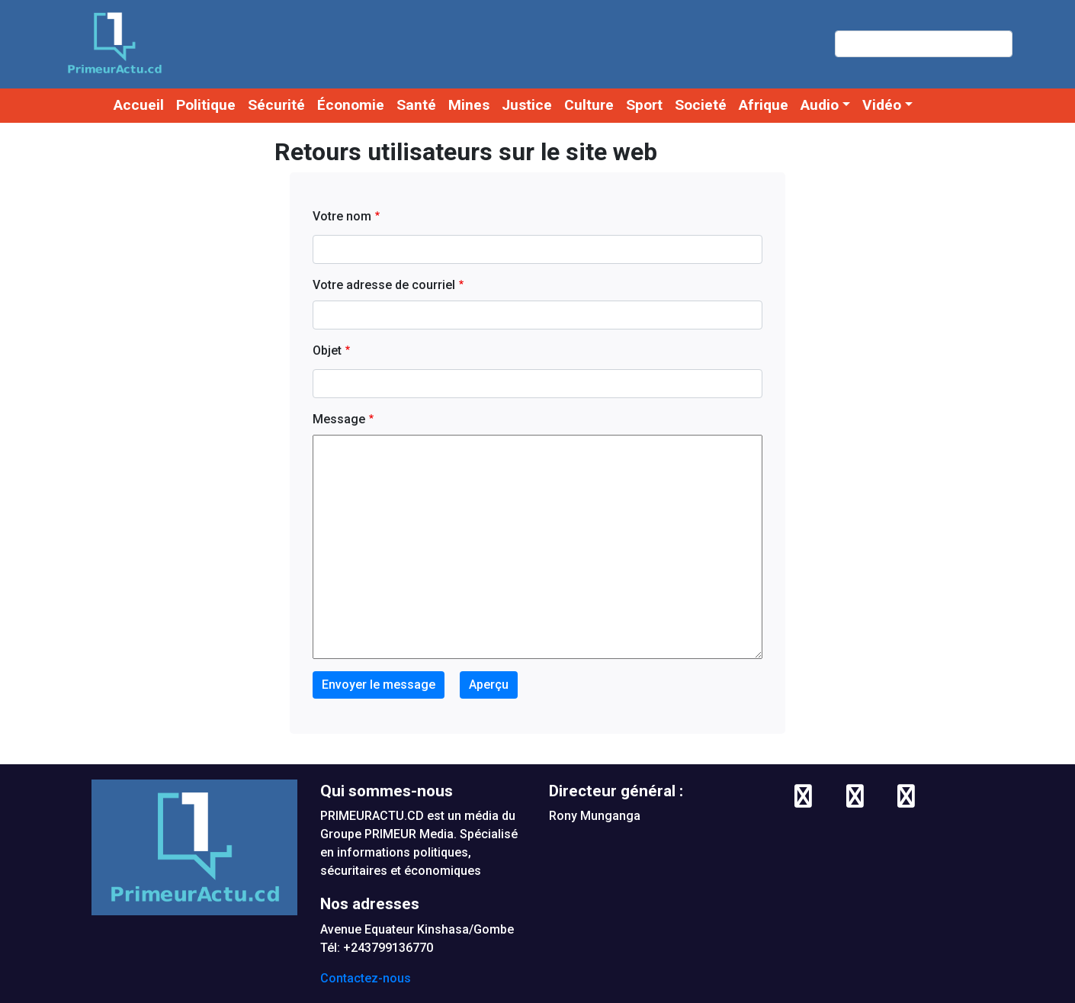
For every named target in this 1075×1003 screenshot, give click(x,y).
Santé (416, 105)
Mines (468, 105)
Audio (820, 105)
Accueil (139, 105)
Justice (527, 105)
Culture (589, 105)
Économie (350, 105)
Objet (327, 350)
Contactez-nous (365, 978)
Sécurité (276, 105)
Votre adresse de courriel (384, 285)
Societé (701, 105)
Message (339, 419)
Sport (644, 105)
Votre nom (342, 216)
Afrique (763, 105)
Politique (206, 105)
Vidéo (881, 105)
